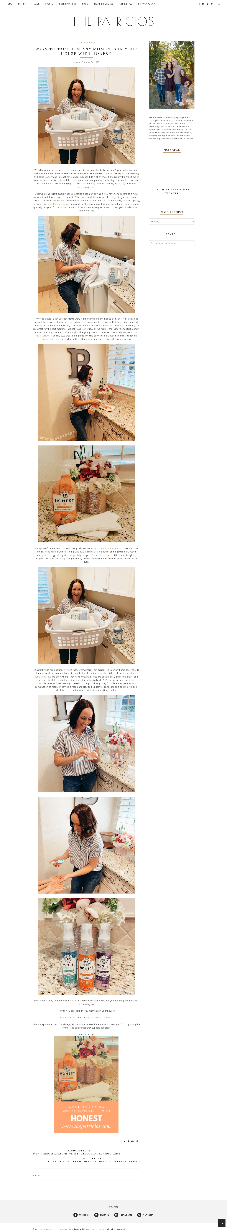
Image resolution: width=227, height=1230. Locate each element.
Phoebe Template (64, 1226)
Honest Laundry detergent (105, 545)
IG (91, 1014)
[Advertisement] (171, 294)
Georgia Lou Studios (96, 1226)
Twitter (98, 1014)
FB (87, 1014)
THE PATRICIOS (113, 19)
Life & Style (86, 40)
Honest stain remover (58, 201)
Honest (64, 1014)
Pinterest (107, 1014)
